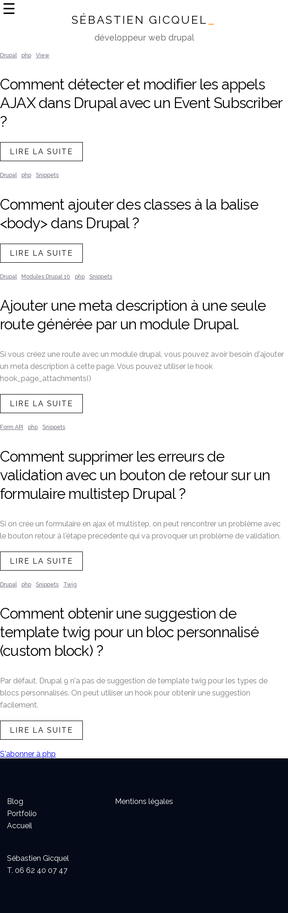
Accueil (19, 825)
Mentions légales (144, 801)
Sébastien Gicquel (144, 20)
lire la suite (41, 151)
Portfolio (22, 813)
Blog (15, 801)
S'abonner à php (28, 753)
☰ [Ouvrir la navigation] (9, 8)
